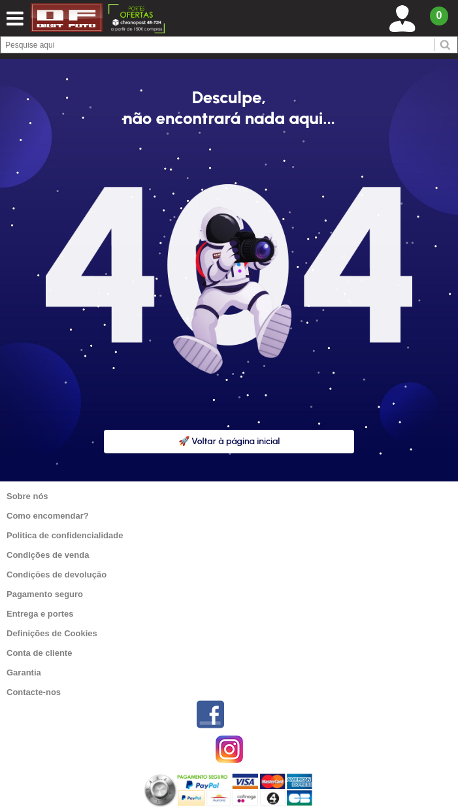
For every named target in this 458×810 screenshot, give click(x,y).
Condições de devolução (56, 574)
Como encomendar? (48, 516)
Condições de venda (48, 555)
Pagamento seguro (45, 594)
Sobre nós (27, 496)
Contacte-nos (34, 692)
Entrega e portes (40, 614)
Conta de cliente (39, 653)
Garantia (24, 672)
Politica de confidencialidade (65, 535)
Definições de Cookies (52, 633)
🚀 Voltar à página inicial (229, 441)
